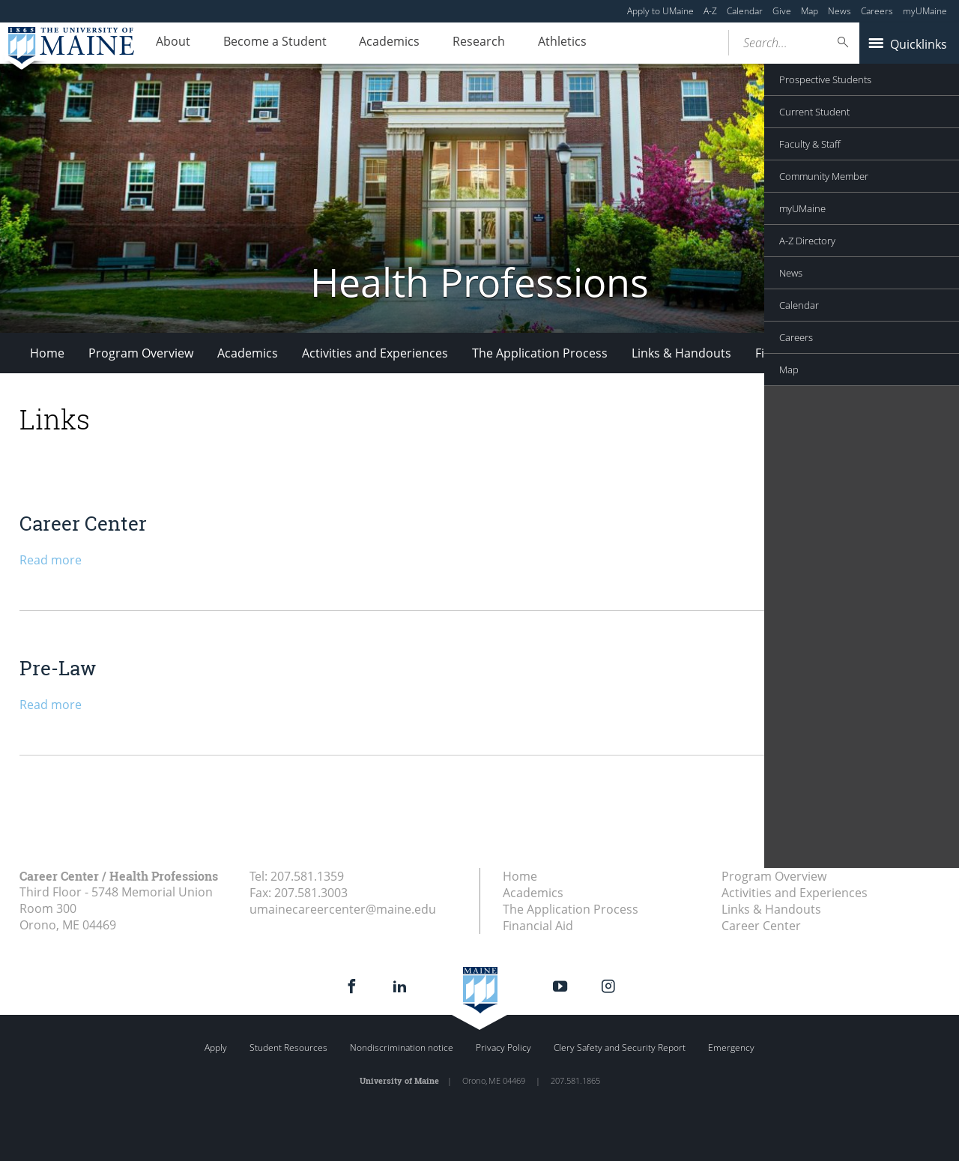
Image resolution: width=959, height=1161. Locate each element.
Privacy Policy (503, 1047)
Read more (50, 560)
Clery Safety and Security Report (620, 1047)
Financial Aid (790, 353)
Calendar (745, 10)
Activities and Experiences (375, 353)
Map (809, 10)
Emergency (731, 1047)
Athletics (529, 43)
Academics (371, 43)
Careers (877, 10)
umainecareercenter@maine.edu (342, 909)
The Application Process (540, 353)
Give (781, 10)
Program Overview (140, 353)
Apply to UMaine (660, 10)
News (839, 10)
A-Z (710, 10)
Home (47, 353)
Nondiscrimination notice (401, 1047)
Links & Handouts (681, 353)
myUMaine (925, 10)
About (169, 43)
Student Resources (288, 1047)
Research (453, 43)
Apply (216, 1047)
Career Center (889, 353)
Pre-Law (58, 668)
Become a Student (263, 43)
